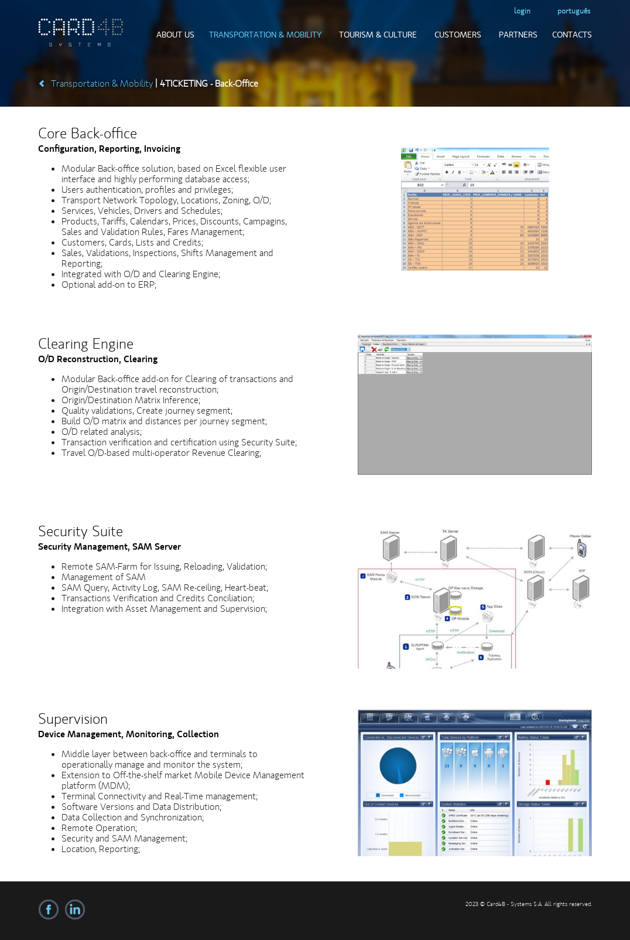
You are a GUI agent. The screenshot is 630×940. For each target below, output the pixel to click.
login (522, 11)
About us (175, 34)
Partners (518, 34)
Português (573, 11)
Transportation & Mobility (265, 34)
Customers (457, 34)
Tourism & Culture (378, 34)
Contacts (572, 34)
